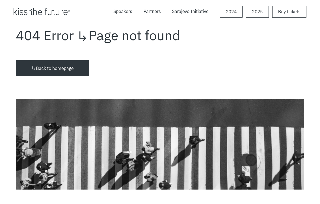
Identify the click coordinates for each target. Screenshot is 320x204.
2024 (231, 11)
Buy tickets (289, 11)
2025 (257, 11)
